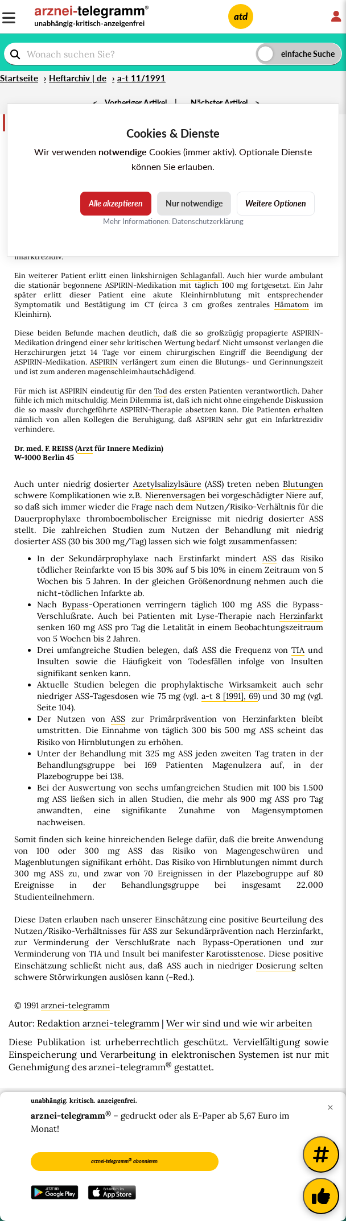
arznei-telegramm (75, 1005)
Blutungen (303, 484)
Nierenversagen (175, 495)
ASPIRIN (104, 362)
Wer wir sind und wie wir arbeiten (239, 1023)
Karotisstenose (234, 954)
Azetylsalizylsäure (167, 484)
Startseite (19, 78)
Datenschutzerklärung (208, 221)
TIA (297, 650)
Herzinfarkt (301, 616)
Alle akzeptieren (116, 203)
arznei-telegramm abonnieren (124, 1160)
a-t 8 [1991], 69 (229, 696)
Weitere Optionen (275, 203)
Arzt (85, 448)
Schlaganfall (201, 275)
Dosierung (276, 966)
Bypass (75, 604)
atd (241, 16)
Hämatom (291, 304)
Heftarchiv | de (77, 78)
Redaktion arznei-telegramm (98, 1023)
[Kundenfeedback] (321, 1196)
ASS (269, 558)
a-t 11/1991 (141, 78)
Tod (160, 391)
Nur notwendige (194, 203)
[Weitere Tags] (321, 1154)
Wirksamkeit (253, 685)
